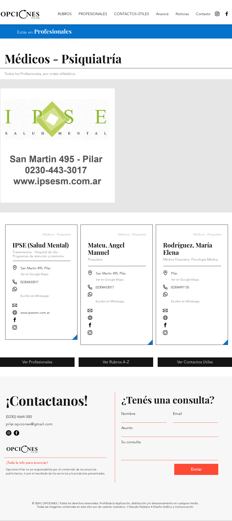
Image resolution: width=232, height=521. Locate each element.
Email (177, 414)
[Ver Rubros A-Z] (116, 362)
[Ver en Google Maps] (34, 274)
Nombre (128, 414)
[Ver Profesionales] (37, 362)
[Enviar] (196, 469)
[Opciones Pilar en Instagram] (8, 433)
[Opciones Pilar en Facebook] (227, 14)
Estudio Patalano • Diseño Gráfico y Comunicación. (161, 506)
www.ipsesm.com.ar (35, 312)
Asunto (127, 428)
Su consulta (131, 442)
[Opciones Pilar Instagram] (217, 14)
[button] (35, 296)
